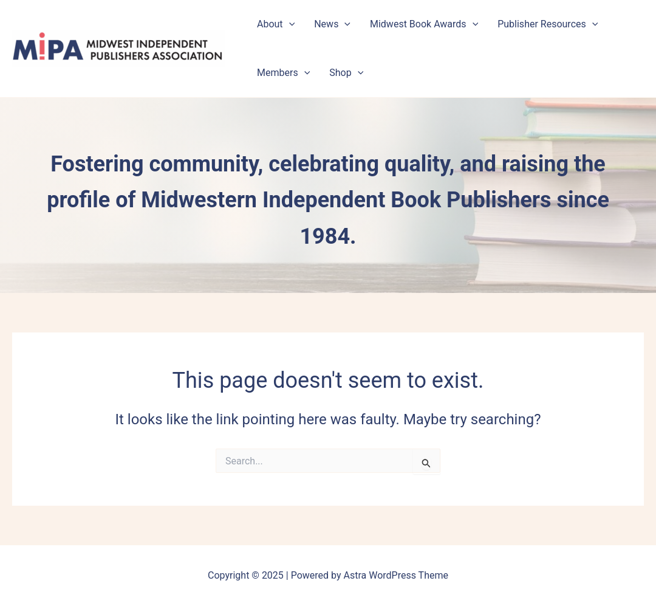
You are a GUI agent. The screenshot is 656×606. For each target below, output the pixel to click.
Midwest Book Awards (424, 24)
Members (283, 73)
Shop (346, 73)
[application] (289, 24)
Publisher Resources (547, 24)
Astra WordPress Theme (396, 575)
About (276, 24)
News (332, 24)
